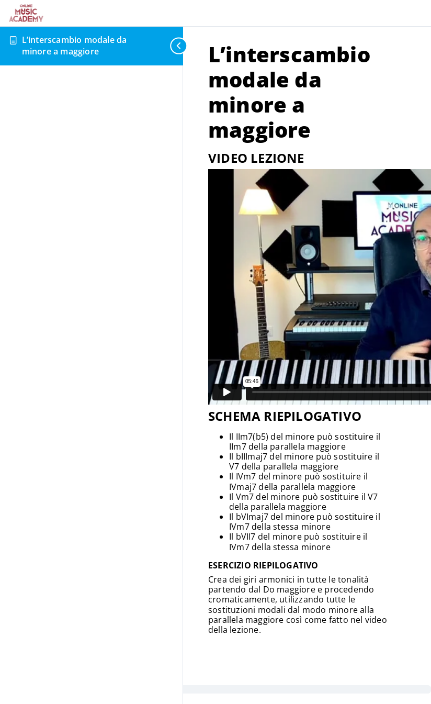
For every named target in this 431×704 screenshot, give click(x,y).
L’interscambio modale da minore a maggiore (74, 45)
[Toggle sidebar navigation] (174, 45)
